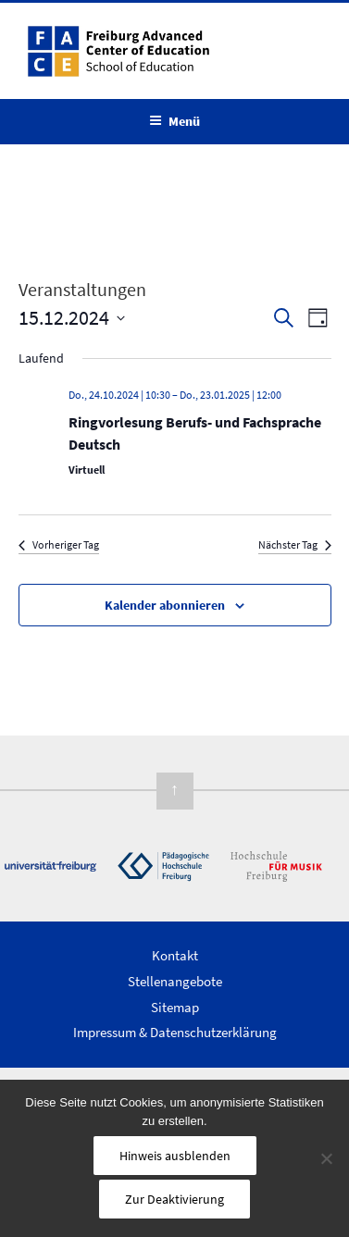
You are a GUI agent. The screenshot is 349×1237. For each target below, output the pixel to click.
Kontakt (175, 955)
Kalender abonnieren (165, 605)
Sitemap (175, 1007)
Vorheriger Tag (59, 544)
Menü (174, 121)
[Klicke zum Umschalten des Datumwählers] (72, 318)
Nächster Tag (294, 544)
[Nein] (326, 1158)
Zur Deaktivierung (174, 1199)
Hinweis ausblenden (175, 1155)
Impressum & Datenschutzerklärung (175, 1032)
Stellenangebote (175, 981)
